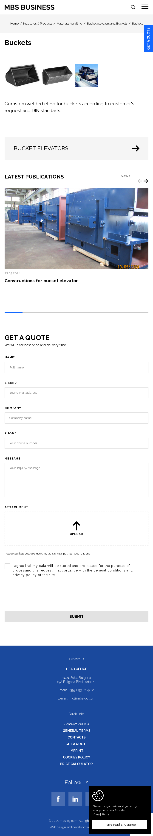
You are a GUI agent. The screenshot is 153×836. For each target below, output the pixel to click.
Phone (11, 433)
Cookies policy (76, 757)
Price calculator (76, 764)
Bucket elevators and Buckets (107, 23)
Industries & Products (37, 23)
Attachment (16, 507)
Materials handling (69, 23)
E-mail (11, 383)
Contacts (77, 737)
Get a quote (148, 39)
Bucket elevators (77, 148)
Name (10, 357)
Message (13, 458)
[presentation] (39, 596)
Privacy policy (76, 724)
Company (13, 408)
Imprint (76, 750)
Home (14, 23)
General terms (77, 731)
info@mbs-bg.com (82, 698)
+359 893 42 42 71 (81, 690)
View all (126, 176)
